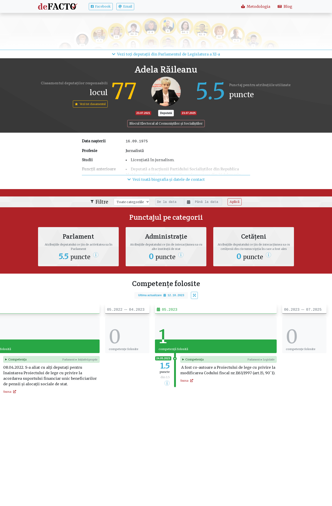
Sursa (9, 391)
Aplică (235, 202)
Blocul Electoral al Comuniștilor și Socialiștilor (166, 123)
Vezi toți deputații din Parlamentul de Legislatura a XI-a (166, 54)
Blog (285, 6)
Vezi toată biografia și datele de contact (166, 179)
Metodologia (255, 6)
